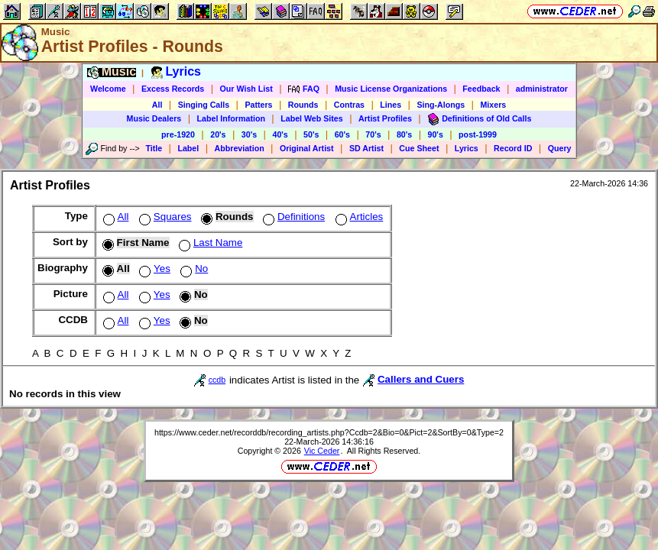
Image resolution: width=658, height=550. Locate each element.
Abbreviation (239, 148)
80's (404, 134)
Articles (358, 216)
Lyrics (466, 148)
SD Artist (366, 148)
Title (153, 148)
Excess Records (172, 88)
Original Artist (307, 148)
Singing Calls (204, 104)
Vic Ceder (322, 450)
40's (279, 134)
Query (560, 148)
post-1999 (478, 134)
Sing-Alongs (441, 104)
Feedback (481, 88)
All (157, 104)
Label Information (231, 118)
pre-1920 (178, 134)
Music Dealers (154, 118)
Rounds (303, 104)
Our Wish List (246, 88)
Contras (349, 104)
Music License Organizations (391, 88)
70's (373, 134)
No (192, 268)
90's (435, 134)
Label (188, 148)
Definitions (292, 216)
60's (342, 134)
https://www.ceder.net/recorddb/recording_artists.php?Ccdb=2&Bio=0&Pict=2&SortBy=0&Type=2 (329, 432)
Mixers (493, 104)
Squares (164, 216)
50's (311, 134)
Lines (390, 104)
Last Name (209, 242)
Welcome (108, 88)
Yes (153, 268)
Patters (258, 104)
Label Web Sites (311, 118)
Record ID (513, 148)
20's (217, 134)
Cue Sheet (419, 148)
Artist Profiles (385, 118)
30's (249, 134)
